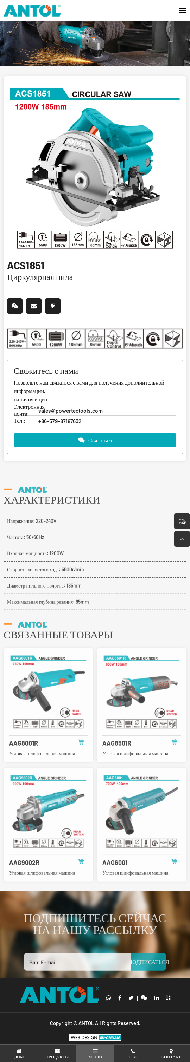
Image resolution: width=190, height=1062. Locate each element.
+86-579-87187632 (59, 421)
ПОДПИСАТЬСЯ (148, 974)
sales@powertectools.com (70, 410)
